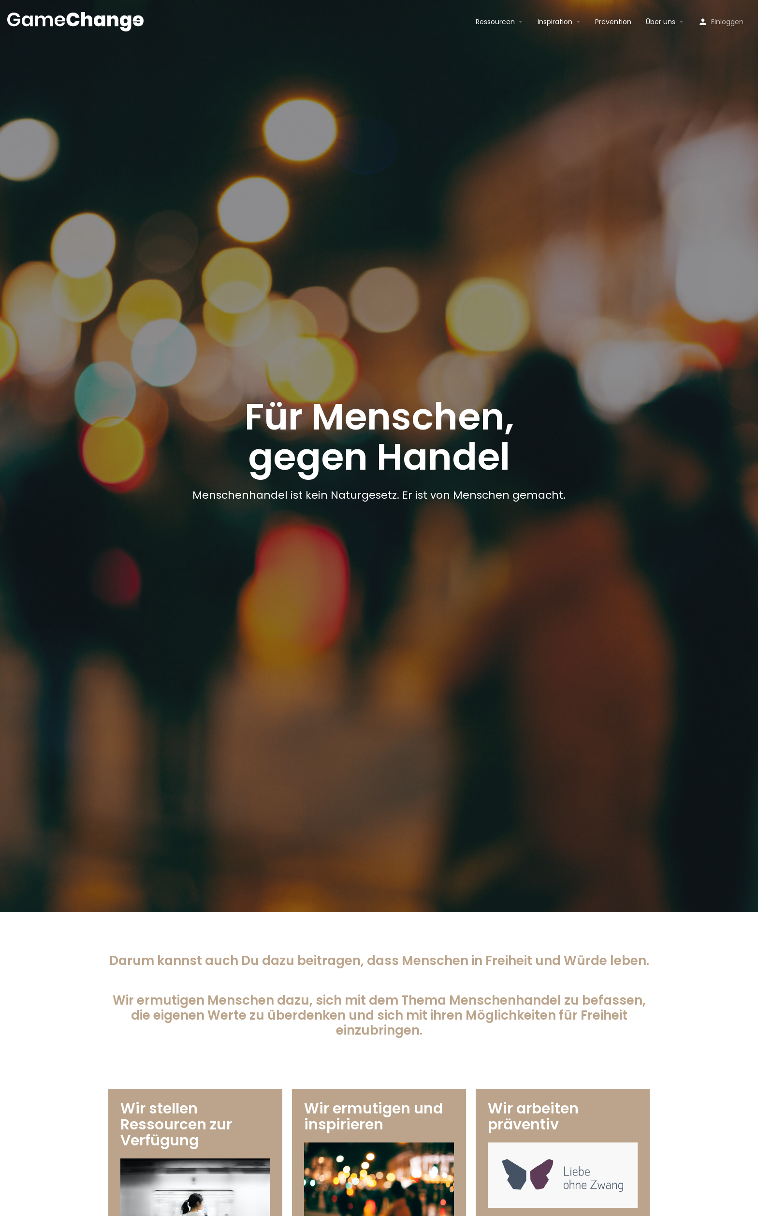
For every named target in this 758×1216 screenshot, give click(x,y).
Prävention (613, 22)
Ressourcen (495, 22)
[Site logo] (76, 21)
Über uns (660, 22)
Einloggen (727, 22)
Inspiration (555, 22)
